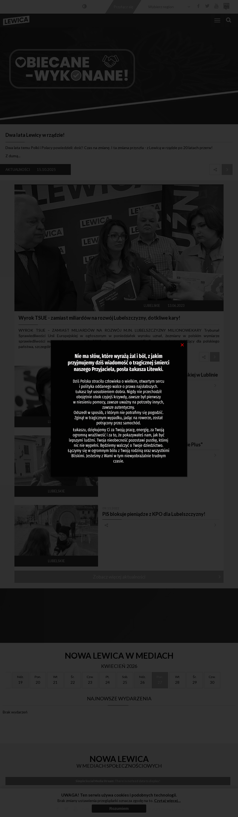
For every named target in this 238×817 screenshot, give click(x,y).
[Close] (182, 344)
